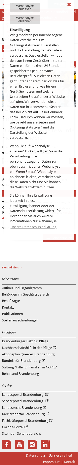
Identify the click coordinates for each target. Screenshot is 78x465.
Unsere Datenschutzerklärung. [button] (33, 227)
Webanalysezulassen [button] (25, 7)
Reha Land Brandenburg (20, 373)
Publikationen (12, 314)
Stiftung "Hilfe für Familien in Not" (27, 367)
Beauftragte (11, 301)
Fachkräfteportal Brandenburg (25, 420)
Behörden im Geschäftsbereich (25, 294)
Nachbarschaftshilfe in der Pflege (27, 348)
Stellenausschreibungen (20, 320)
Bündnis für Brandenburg (21, 360)
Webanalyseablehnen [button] (25, 19)
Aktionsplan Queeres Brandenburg (28, 354)
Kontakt (8, 307)
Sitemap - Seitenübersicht (21, 433)
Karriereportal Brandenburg (23, 414)
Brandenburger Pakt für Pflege (25, 341)
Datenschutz (35, 455)
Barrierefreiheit (60, 455)
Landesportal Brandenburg (22, 394)
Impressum (51, 462)
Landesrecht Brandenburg (22, 407)
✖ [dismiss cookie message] (69, 4)
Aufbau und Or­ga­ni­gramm (22, 288)
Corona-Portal (13, 427)
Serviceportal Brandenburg (22, 401)
